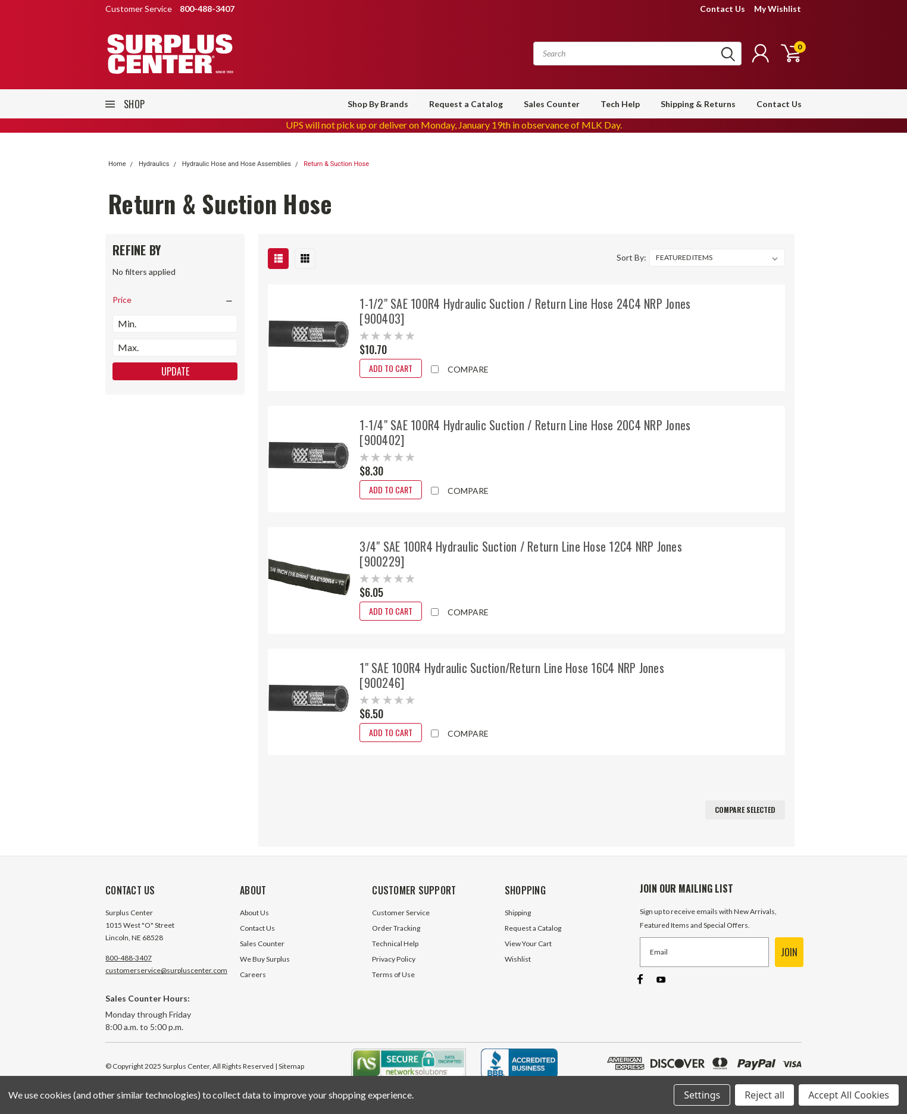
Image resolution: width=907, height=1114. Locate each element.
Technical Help (395, 943)
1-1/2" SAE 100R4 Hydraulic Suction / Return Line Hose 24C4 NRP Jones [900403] (524, 311)
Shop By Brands (378, 104)
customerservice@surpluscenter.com (166, 970)
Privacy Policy (393, 959)
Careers (253, 974)
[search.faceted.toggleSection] (174, 300)
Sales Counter (552, 104)
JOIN (789, 952)
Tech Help (620, 104)
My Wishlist (777, 9)
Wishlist (518, 959)
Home (117, 164)
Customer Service (401, 912)
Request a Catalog (466, 104)
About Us (254, 912)
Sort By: (631, 257)
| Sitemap (289, 1066)
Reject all (764, 1095)
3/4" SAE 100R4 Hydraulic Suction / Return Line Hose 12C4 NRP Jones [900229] (520, 553)
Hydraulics (154, 164)
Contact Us (722, 9)
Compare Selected (745, 810)
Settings (702, 1095)
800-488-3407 (128, 957)
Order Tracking (396, 928)
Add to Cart (390, 368)
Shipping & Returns (698, 104)
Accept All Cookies (848, 1095)
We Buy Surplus (265, 959)
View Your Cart (528, 943)
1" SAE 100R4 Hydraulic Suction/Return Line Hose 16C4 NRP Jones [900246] (511, 675)
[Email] (704, 952)
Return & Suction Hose (336, 164)
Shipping (518, 912)
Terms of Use (393, 974)
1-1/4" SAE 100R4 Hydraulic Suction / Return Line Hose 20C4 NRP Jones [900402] (524, 432)
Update (175, 371)
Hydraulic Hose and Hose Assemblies (236, 164)
